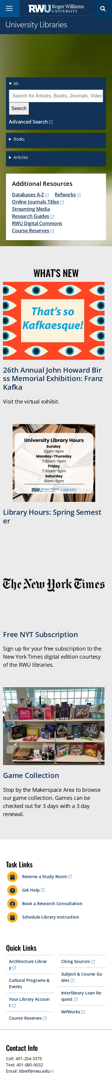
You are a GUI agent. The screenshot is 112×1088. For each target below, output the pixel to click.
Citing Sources (75, 961)
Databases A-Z (28, 194)
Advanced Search (28, 121)
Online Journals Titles (35, 201)
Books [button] (19, 139)
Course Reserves (30, 230)
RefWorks (70, 1012)
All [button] (16, 83)
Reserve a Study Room (44, 876)
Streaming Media (31, 209)
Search (103, 8)
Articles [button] (20, 157)
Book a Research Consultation (52, 903)
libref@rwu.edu (34, 1071)
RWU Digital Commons (37, 223)
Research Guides (30, 216)
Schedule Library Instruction (50, 917)
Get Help (31, 890)
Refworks (65, 194)
